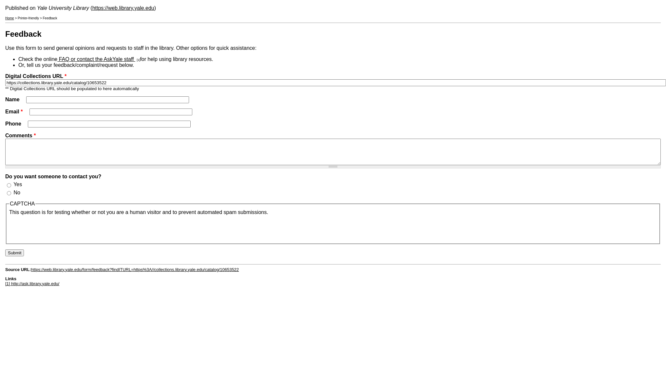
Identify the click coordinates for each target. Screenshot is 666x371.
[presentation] (59, 233)
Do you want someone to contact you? (53, 181)
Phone (14, 124)
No (16, 197)
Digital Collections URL (36, 76)
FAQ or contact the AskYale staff (96, 59)
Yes (17, 189)
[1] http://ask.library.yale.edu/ (32, 288)
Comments (20, 135)
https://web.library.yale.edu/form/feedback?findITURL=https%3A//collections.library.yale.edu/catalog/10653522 (135, 274)
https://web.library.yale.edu (123, 8)
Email (14, 111)
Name (13, 99)
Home (9, 18)
